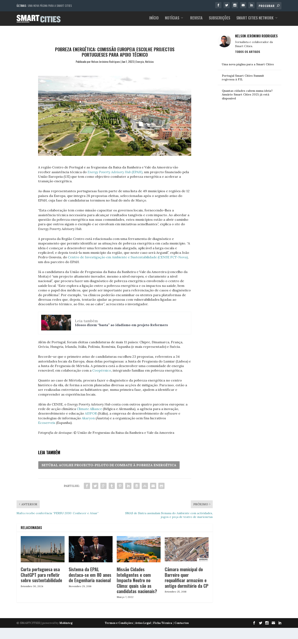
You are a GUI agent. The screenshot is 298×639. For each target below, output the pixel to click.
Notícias (172, 20)
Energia (140, 63)
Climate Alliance (89, 411)
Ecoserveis (46, 425)
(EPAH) (115, 174)
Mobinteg (65, 625)
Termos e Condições (119, 625)
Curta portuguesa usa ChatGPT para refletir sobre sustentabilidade (41, 577)
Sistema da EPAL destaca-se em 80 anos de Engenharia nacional (90, 577)
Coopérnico (101, 373)
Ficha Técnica (162, 625)
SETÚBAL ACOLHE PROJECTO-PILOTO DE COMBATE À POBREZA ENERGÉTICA (109, 467)
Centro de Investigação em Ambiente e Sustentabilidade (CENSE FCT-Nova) (128, 259)
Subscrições (219, 20)
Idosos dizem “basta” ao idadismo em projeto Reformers (121, 327)
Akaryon (88, 420)
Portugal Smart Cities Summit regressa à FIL (243, 79)
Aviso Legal (143, 625)
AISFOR (91, 416)
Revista (196, 20)
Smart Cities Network (255, 20)
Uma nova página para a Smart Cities (50, 5)
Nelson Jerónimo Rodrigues (105, 63)
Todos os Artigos (247, 53)
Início (154, 20)
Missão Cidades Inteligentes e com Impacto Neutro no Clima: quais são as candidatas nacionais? (137, 582)
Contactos (181, 625)
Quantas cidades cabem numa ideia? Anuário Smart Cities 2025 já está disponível (247, 96)
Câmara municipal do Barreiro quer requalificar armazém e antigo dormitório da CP (186, 579)
